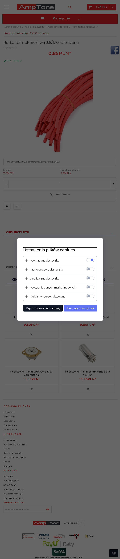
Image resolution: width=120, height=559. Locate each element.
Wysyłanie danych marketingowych (53, 287)
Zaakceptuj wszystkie (80, 308)
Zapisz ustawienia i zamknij (43, 308)
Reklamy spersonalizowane (47, 296)
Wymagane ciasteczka (44, 260)
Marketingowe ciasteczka (46, 269)
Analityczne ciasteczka (44, 278)
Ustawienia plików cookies (49, 250)
